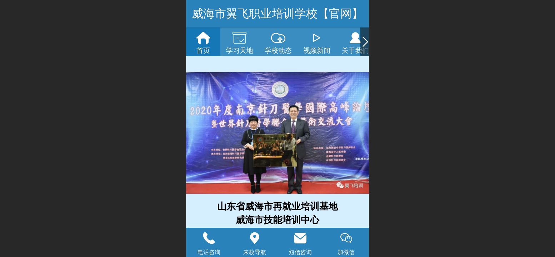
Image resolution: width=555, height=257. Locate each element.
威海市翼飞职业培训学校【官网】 (277, 13)
